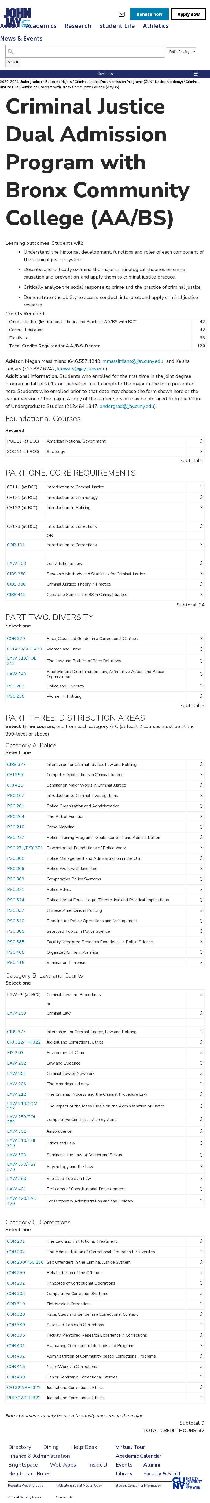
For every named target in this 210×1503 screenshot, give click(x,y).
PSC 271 (15, 841)
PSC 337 (15, 904)
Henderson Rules (29, 1467)
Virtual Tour (130, 1440)
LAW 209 (16, 1007)
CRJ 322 (15, 1036)
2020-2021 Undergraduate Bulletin (29, 75)
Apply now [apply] (189, 14)
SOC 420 (33, 643)
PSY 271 (34, 841)
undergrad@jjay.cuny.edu (127, 400)
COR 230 (16, 1256)
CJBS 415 (16, 588)
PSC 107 (15, 789)
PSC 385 (15, 935)
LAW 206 (16, 1077)
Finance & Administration (39, 1449)
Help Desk (84, 1440)
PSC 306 (15, 862)
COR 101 (16, 539)
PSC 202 (15, 680)
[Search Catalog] (85, 45)
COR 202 (16, 1245)
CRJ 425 (15, 779)
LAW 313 (16, 652)
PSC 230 (35, 1256)
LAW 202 (16, 1057)
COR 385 (16, 1329)
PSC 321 (15, 883)
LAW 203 (16, 557)
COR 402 (16, 1350)
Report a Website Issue (25, 1479)
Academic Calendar (138, 1449)
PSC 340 (15, 914)
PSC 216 (15, 821)
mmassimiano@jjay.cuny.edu (132, 355)
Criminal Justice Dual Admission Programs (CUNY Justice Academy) (129, 75)
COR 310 (16, 1297)
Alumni (151, 1458)
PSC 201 (15, 800)
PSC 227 (15, 831)
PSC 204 (15, 810)
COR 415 (16, 1360)
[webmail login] (122, 14)
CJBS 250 (16, 568)
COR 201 (16, 1235)
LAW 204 (16, 1067)
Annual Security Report (25, 1491)
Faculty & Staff (162, 1467)
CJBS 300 (16, 578)
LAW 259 (16, 1110)
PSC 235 (15, 690)
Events (124, 1458)
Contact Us (64, 1491)
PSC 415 (15, 956)
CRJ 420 (15, 643)
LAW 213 (16, 1097)
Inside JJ (97, 1458)
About (9, 25)
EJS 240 (15, 1046)
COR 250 (16, 1266)
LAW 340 (16, 668)
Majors (66, 75)
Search (13, 55)
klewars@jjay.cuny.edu (81, 362)
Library (124, 1467)
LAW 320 (16, 1148)
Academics (41, 25)
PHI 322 (32, 1036)
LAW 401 (16, 1183)
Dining (51, 1440)
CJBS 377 (16, 758)
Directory (19, 1440)
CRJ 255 (15, 768)
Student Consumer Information (138, 1479)
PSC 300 (15, 852)
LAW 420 (16, 1192)
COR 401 (16, 1339)
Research (78, 25)
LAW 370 (16, 1158)
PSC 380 (15, 925)
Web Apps (63, 1458)
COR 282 (16, 1277)
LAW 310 (16, 1134)
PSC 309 (15, 873)
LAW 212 (16, 1088)
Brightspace (23, 1458)
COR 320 (16, 632)
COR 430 (16, 1371)
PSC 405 (15, 946)
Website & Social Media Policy (79, 1479)
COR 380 (16, 1318)
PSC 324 (15, 894)
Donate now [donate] (150, 14)
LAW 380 (16, 1172)
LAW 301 (16, 1125)
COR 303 (16, 1287)
